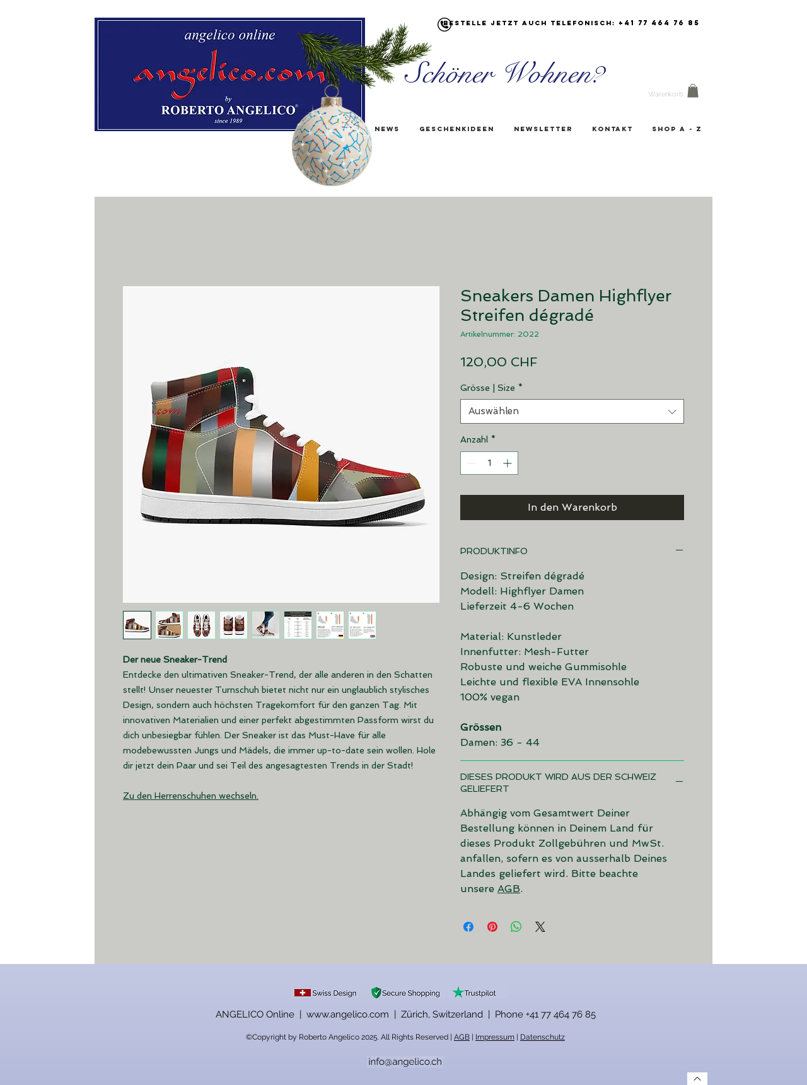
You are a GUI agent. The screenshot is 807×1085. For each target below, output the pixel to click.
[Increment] (508, 463)
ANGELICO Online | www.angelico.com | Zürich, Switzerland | (355, 1014)
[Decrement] (470, 463)
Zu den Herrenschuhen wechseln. (190, 796)
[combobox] (572, 411)
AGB (508, 889)
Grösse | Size (491, 388)
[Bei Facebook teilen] (468, 926)
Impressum (494, 1037)
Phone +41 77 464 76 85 (545, 1014)
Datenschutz (542, 1037)
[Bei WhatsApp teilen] (516, 926)
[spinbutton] (489, 463)
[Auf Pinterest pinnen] (492, 926)
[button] (693, 91)
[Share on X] (540, 926)
